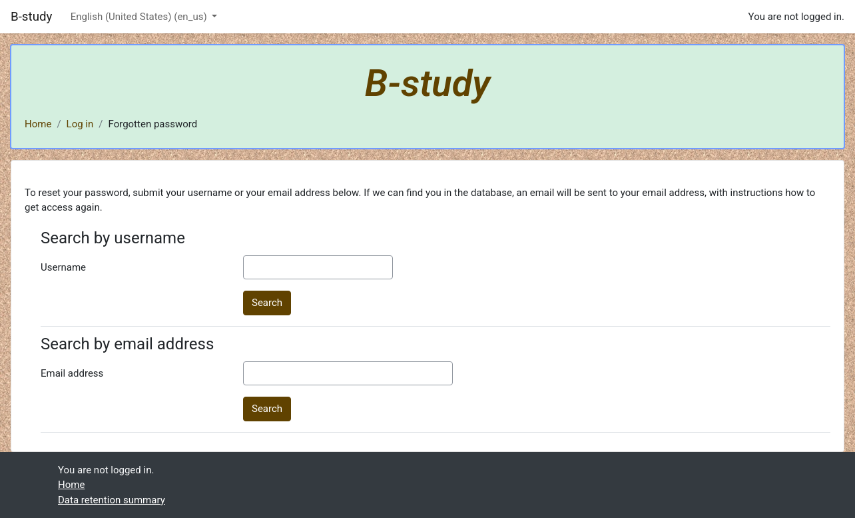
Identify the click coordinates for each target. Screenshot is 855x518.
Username (63, 267)
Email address (72, 373)
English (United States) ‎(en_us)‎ (140, 17)
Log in (80, 124)
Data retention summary (111, 500)
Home (38, 124)
